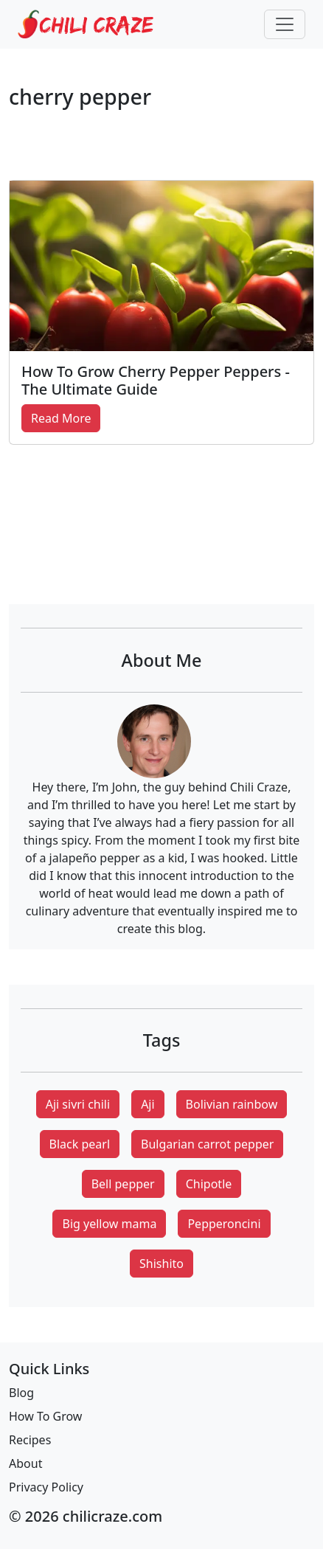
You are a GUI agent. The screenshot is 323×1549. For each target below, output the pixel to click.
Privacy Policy (46, 1487)
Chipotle (209, 1184)
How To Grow (45, 1416)
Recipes (30, 1440)
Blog (21, 1393)
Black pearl (79, 1144)
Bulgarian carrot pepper (207, 1144)
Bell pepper (123, 1184)
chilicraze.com (112, 1516)
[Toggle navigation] (284, 24)
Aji (147, 1104)
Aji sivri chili (78, 1104)
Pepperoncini (223, 1224)
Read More (61, 418)
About (25, 1463)
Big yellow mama (109, 1224)
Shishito (161, 1263)
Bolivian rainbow (232, 1104)
